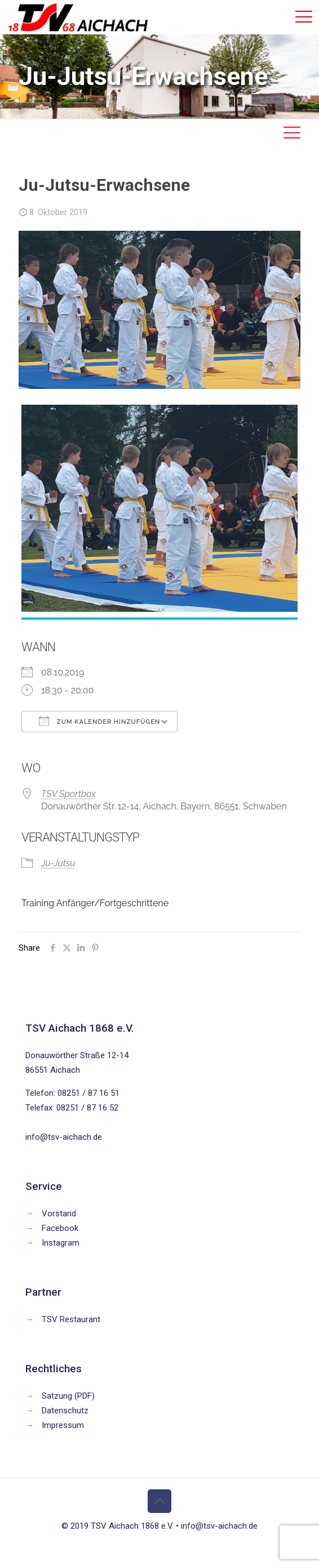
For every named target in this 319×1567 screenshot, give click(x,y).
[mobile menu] (303, 16)
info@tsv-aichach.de (63, 1137)
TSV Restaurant (71, 1319)
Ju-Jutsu (58, 863)
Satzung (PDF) (68, 1396)
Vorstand (59, 1213)
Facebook (60, 1228)
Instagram (60, 1243)
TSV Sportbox (68, 794)
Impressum (63, 1425)
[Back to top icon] (159, 1501)
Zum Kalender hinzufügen (99, 721)
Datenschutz (65, 1410)
